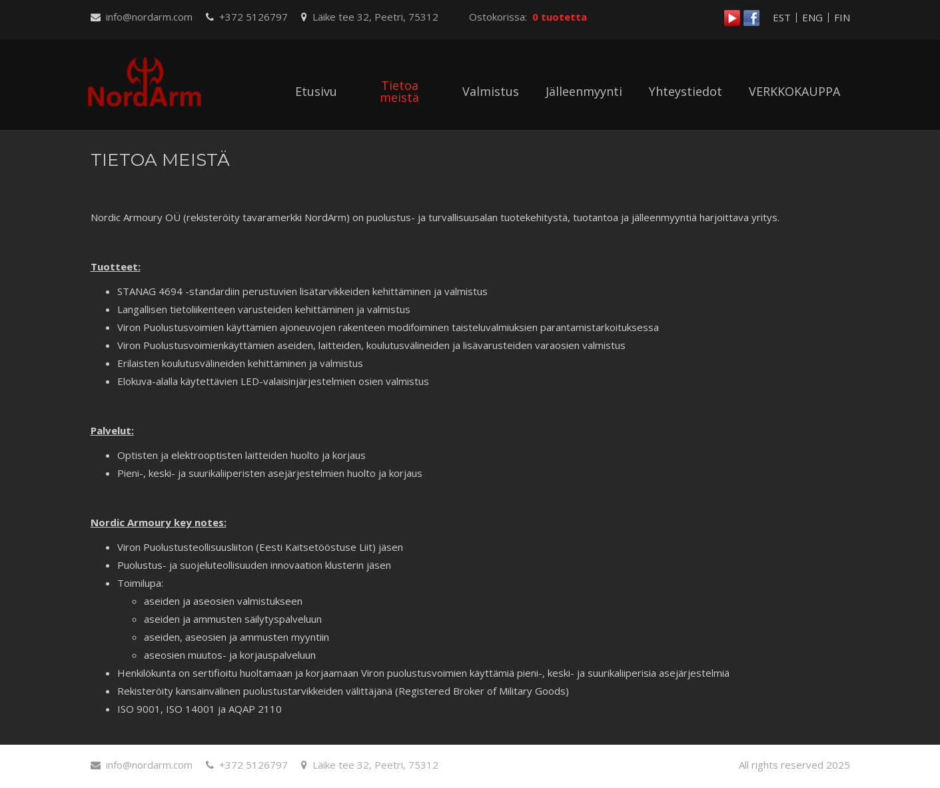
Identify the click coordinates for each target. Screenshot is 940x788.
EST (782, 18)
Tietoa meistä (399, 91)
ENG (812, 18)
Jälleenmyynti (584, 91)
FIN (842, 18)
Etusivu (316, 91)
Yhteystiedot (685, 91)
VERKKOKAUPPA (794, 91)
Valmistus (490, 91)
